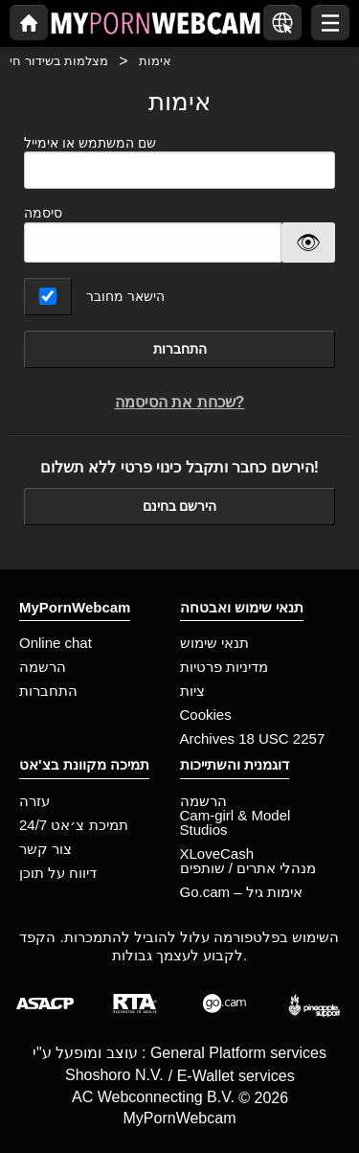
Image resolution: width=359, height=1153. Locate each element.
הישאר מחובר (125, 296)
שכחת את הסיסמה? (180, 402)
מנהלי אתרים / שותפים (248, 868)
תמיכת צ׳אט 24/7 (73, 825)
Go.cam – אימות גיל (241, 892)
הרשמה (42, 666)
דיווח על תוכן (58, 873)
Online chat (55, 642)
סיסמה (43, 212)
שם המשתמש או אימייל (179, 162)
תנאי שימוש (214, 642)
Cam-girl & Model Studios (235, 822)
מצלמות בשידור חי (59, 61)
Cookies (206, 714)
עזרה (34, 801)
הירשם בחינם (180, 506)
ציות (192, 690)
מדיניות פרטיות (224, 666)
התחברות (180, 349)
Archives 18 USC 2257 (252, 738)
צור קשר (45, 849)
